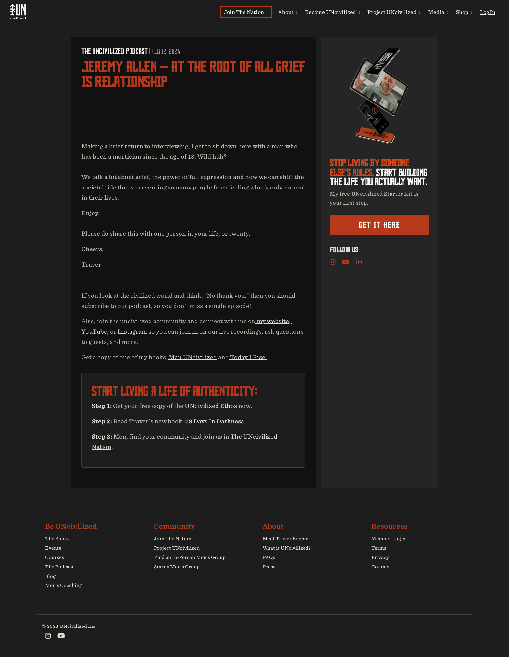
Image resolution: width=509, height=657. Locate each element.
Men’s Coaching (63, 585)
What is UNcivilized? (287, 548)
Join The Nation (246, 12)
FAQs (269, 557)
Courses (54, 557)
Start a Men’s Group (177, 566)
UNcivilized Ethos (211, 405)
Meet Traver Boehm (286, 538)
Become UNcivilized (332, 12)
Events (53, 548)
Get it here (379, 224)
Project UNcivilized (393, 12)
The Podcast (59, 566)
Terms (378, 548)
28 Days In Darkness (214, 421)
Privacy (380, 557)
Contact (380, 566)
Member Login (388, 538)
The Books (57, 538)
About (287, 12)
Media (438, 12)
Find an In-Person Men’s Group (190, 557)
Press (269, 566)
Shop (464, 12)
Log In (487, 12)
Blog (50, 576)
